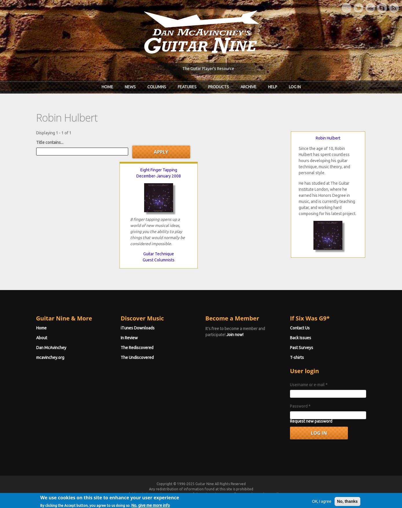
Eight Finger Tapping (158, 170)
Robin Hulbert (328, 138)
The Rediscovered (137, 347)
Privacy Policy (271, 494)
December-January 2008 (158, 176)
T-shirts (297, 357)
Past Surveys (301, 347)
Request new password (311, 421)
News (130, 87)
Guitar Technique (158, 254)
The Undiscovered (137, 357)
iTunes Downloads (138, 328)
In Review (129, 337)
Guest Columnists (159, 260)
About (41, 337)
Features (187, 87)
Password (300, 406)
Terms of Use (231, 494)
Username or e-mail (309, 384)
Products (218, 87)
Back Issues (300, 337)
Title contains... (49, 142)
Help (272, 87)
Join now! (234, 334)
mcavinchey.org (50, 357)
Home (107, 87)
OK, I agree (321, 504)
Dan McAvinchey (51, 347)
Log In (295, 87)
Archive (248, 87)
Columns (156, 87)
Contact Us (300, 328)
